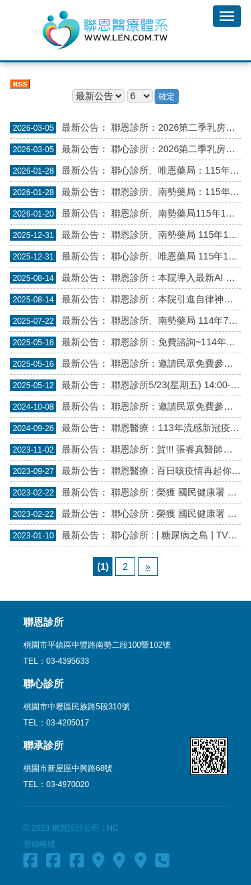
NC (112, 828)
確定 (167, 96)
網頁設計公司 (76, 828)
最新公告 (80, 127)
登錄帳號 (39, 844)
